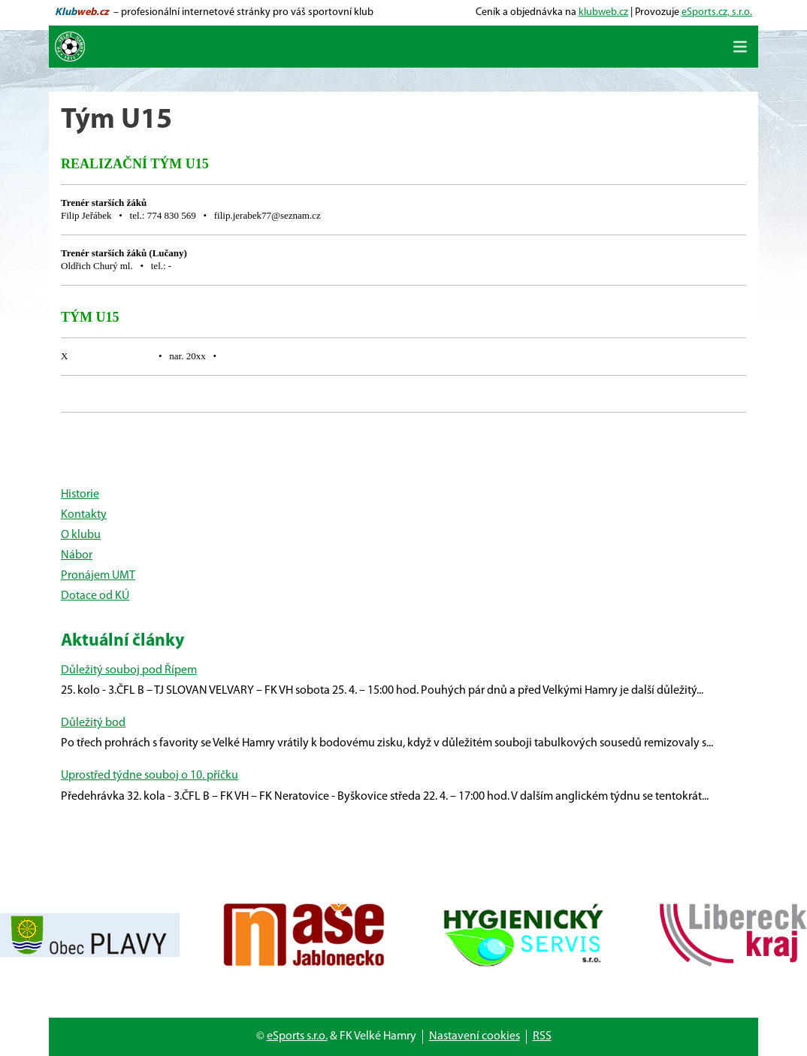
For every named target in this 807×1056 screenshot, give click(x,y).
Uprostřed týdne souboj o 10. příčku (149, 776)
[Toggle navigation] (740, 47)
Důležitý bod (93, 723)
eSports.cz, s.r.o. (717, 12)
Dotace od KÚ (95, 596)
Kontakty (84, 515)
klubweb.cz (603, 12)
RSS (542, 1036)
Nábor (76, 555)
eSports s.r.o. (297, 1036)
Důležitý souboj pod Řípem (129, 670)
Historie (80, 495)
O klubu (81, 535)
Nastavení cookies (474, 1036)
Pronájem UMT (98, 576)
